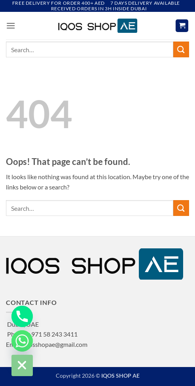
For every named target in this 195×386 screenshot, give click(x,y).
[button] (10, 25)
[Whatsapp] (22, 341)
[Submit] (181, 49)
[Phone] (22, 316)
